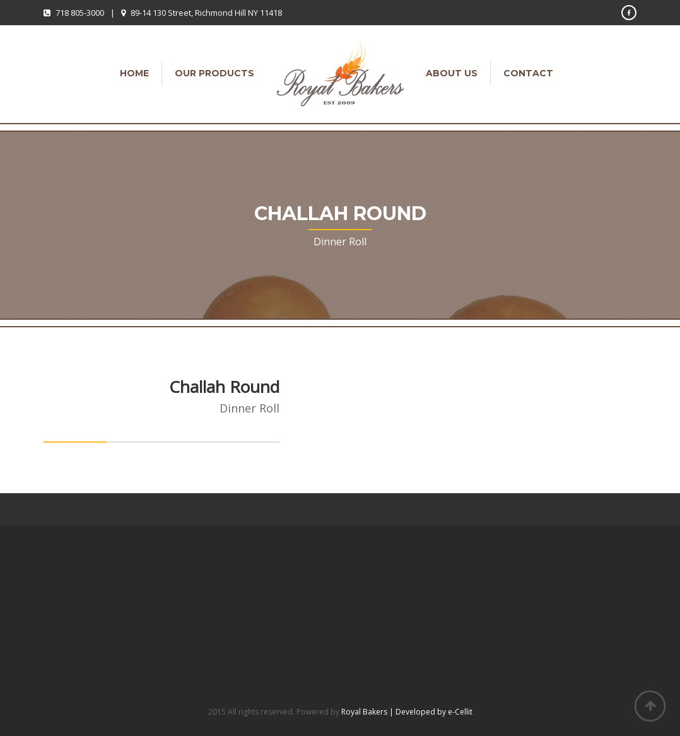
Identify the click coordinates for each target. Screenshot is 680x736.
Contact (528, 73)
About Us (452, 73)
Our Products (214, 73)
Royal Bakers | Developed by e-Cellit (406, 711)
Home (134, 73)
